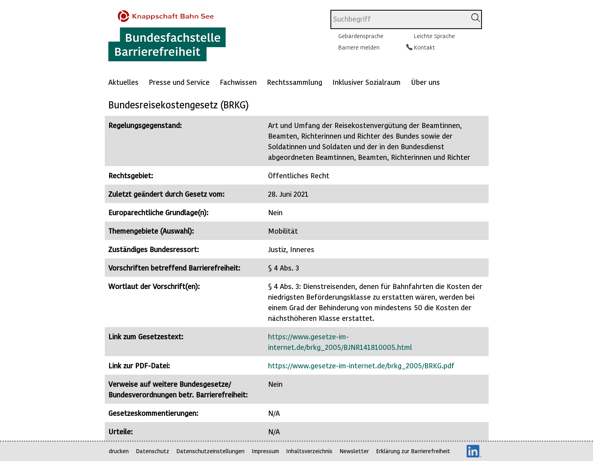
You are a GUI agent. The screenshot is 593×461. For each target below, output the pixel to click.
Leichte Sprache (434, 35)
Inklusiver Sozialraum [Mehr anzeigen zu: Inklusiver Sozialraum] (366, 82)
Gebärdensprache (360, 35)
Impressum (265, 451)
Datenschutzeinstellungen (210, 451)
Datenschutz (152, 451)
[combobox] (398, 19)
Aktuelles (123, 82)
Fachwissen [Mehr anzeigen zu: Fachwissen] (238, 82)
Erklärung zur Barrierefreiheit (413, 451)
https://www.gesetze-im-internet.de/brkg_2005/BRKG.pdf (361, 365)
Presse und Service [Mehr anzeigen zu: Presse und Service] (179, 82)
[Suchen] (475, 18)
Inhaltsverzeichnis (309, 451)
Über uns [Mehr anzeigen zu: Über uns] (425, 82)
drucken (119, 451)
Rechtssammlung (294, 82)
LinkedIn (474, 451)
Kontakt (424, 47)
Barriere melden (359, 47)
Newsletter (354, 451)
